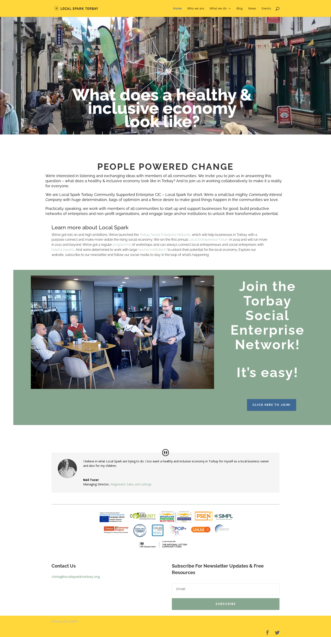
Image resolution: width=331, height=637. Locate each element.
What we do (218, 8)
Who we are (195, 8)
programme (122, 245)
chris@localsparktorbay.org (76, 576)
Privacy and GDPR (64, 621)
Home (177, 8)
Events (266, 8)
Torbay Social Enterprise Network (165, 235)
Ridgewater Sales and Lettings (131, 484)
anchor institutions (152, 250)
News (252, 8)
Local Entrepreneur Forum (209, 240)
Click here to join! (271, 405)
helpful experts (63, 250)
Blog (239, 8)
